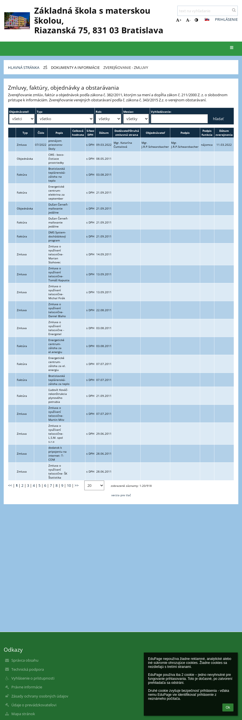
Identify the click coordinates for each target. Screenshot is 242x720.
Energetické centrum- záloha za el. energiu (57, 364)
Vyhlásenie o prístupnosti (32, 678)
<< (10, 485)
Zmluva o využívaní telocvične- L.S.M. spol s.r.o (55, 434)
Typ (25, 133)
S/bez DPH (90, 133)
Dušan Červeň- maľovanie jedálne (58, 208)
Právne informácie (26, 687)
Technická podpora (27, 669)
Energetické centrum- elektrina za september (56, 192)
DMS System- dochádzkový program (57, 236)
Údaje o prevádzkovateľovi (33, 704)
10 (69, 485)
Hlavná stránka (23, 67)
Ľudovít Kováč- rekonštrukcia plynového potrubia (58, 396)
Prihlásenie (226, 19)
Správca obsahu (24, 660)
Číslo (41, 133)
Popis (59, 133)
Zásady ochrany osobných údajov (39, 696)
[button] (207, 19)
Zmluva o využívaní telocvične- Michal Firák (56, 292)
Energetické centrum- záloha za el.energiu (56, 346)
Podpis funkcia (207, 133)
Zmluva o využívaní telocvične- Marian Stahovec (55, 254)
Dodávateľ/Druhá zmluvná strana (126, 133)
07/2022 (40, 145)
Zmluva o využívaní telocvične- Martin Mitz (56, 414)
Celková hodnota (78, 133)
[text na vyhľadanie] (207, 11)
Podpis (185, 133)
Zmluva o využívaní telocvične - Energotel (56, 328)
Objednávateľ (155, 133)
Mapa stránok (23, 713)
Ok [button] (228, 707)
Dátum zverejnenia (224, 133)
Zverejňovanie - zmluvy (125, 67)
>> (77, 485)
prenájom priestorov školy (55, 145)
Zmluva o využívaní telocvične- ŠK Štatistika (57, 471)
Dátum (104, 133)
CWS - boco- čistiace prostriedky (56, 159)
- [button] (188, 19)
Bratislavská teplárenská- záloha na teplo (56, 174)
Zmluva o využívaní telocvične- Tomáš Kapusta (58, 274)
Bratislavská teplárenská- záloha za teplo (58, 380)
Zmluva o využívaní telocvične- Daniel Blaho (57, 310)
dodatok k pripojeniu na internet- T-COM (57, 453)
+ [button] (178, 19)
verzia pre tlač (121, 495)
